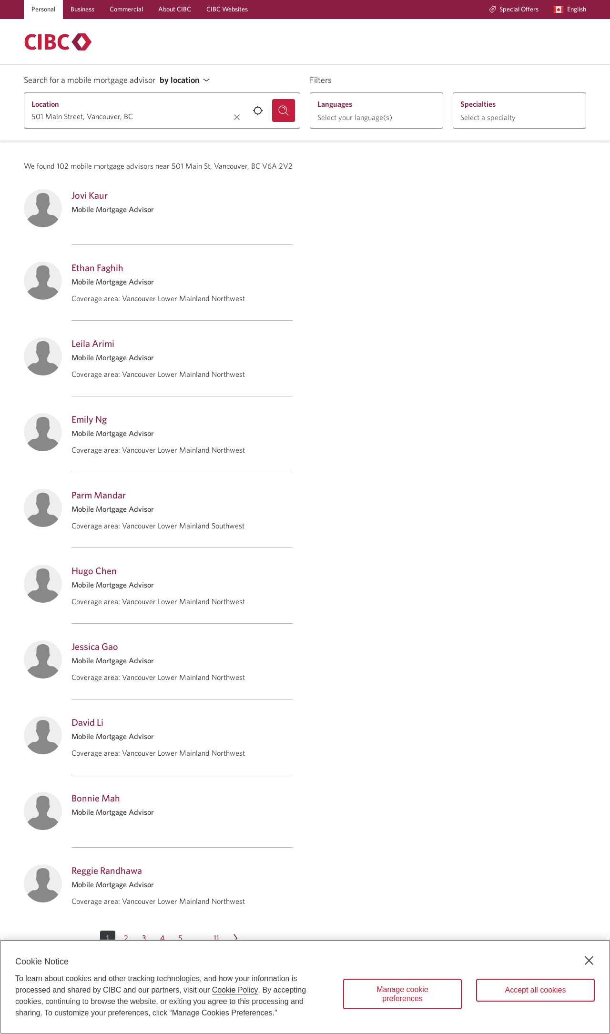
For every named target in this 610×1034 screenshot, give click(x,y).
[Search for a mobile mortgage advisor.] (283, 110)
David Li (87, 722)
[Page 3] (144, 938)
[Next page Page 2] (235, 938)
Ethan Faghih (97, 268)
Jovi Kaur (89, 195)
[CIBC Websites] (227, 9)
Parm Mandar (98, 495)
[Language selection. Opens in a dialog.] (570, 9)
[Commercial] (126, 9)
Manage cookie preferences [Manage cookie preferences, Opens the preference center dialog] (402, 994)
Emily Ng (89, 419)
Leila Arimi (92, 343)
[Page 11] (216, 938)
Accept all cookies (535, 990)
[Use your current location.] (257, 110)
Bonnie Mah (95, 798)
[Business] (82, 9)
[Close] (589, 960)
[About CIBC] (175, 9)
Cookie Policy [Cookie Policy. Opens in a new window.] (235, 990)
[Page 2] (125, 938)
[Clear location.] (237, 117)
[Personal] (43, 9)
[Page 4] (162, 938)
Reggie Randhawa (106, 870)
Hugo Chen (94, 571)
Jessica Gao (94, 646)
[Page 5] (180, 938)
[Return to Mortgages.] (58, 42)
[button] (187, 80)
